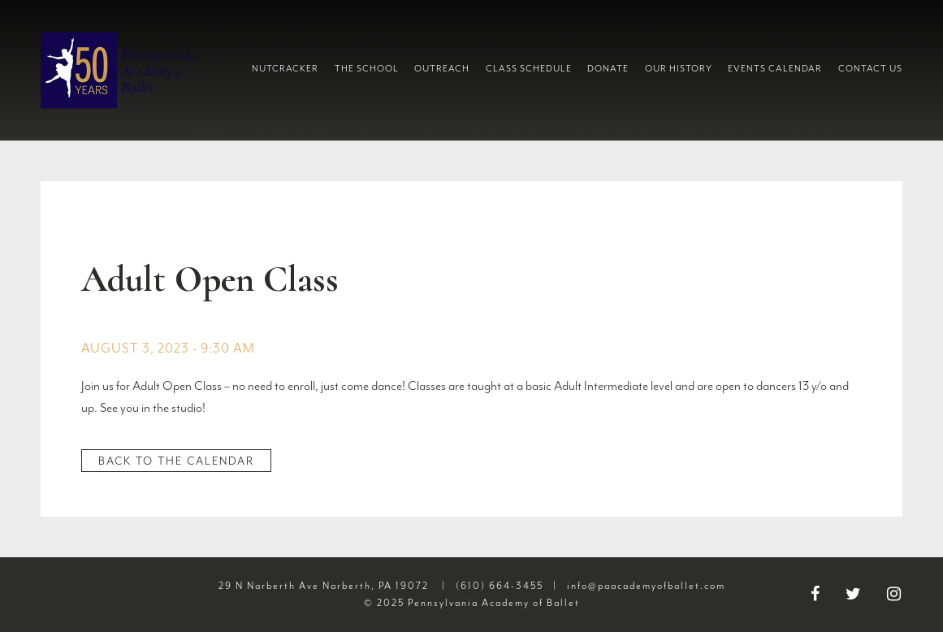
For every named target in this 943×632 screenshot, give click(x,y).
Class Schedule (529, 69)
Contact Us (870, 69)
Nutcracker (285, 69)
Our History (678, 69)
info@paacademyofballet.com (646, 585)
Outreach (441, 69)
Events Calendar (775, 69)
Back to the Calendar (176, 461)
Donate (608, 69)
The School (367, 69)
